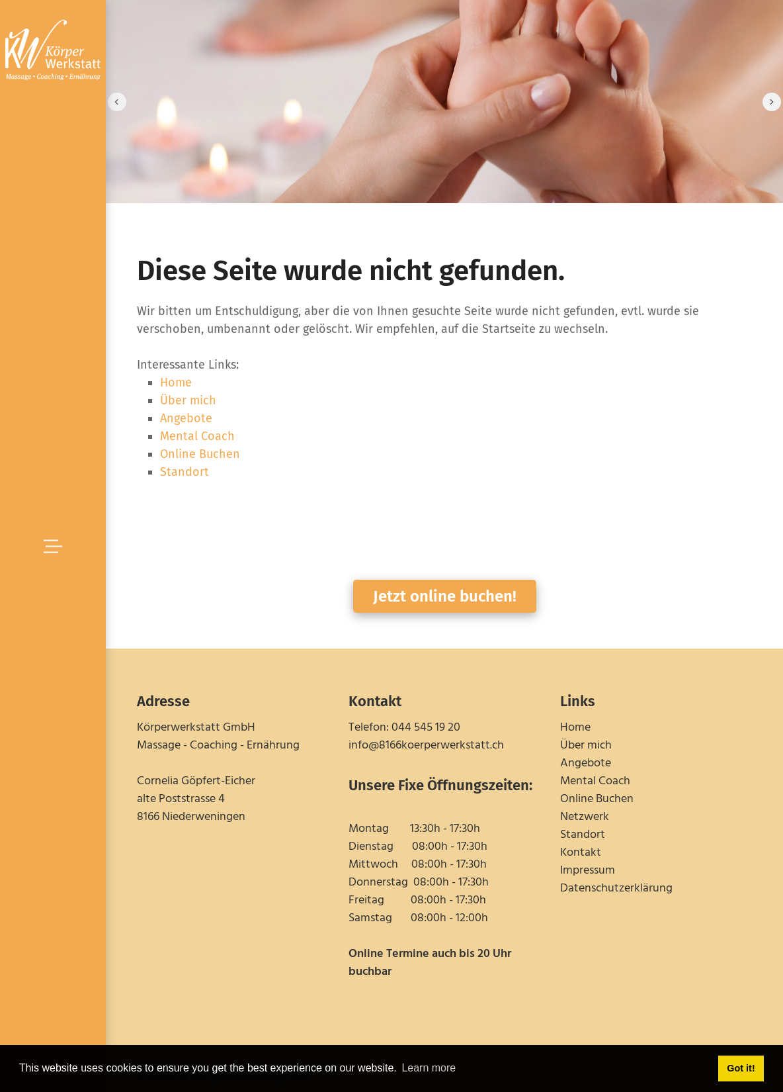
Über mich (188, 400)
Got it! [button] (741, 1068)
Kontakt (580, 852)
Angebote (186, 418)
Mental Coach (197, 436)
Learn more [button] (428, 1067)
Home (176, 382)
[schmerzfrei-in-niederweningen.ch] (53, 49)
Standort (184, 472)
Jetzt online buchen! (444, 596)
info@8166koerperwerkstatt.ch (426, 745)
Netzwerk (584, 817)
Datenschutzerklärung (616, 888)
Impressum (587, 870)
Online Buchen (200, 454)
